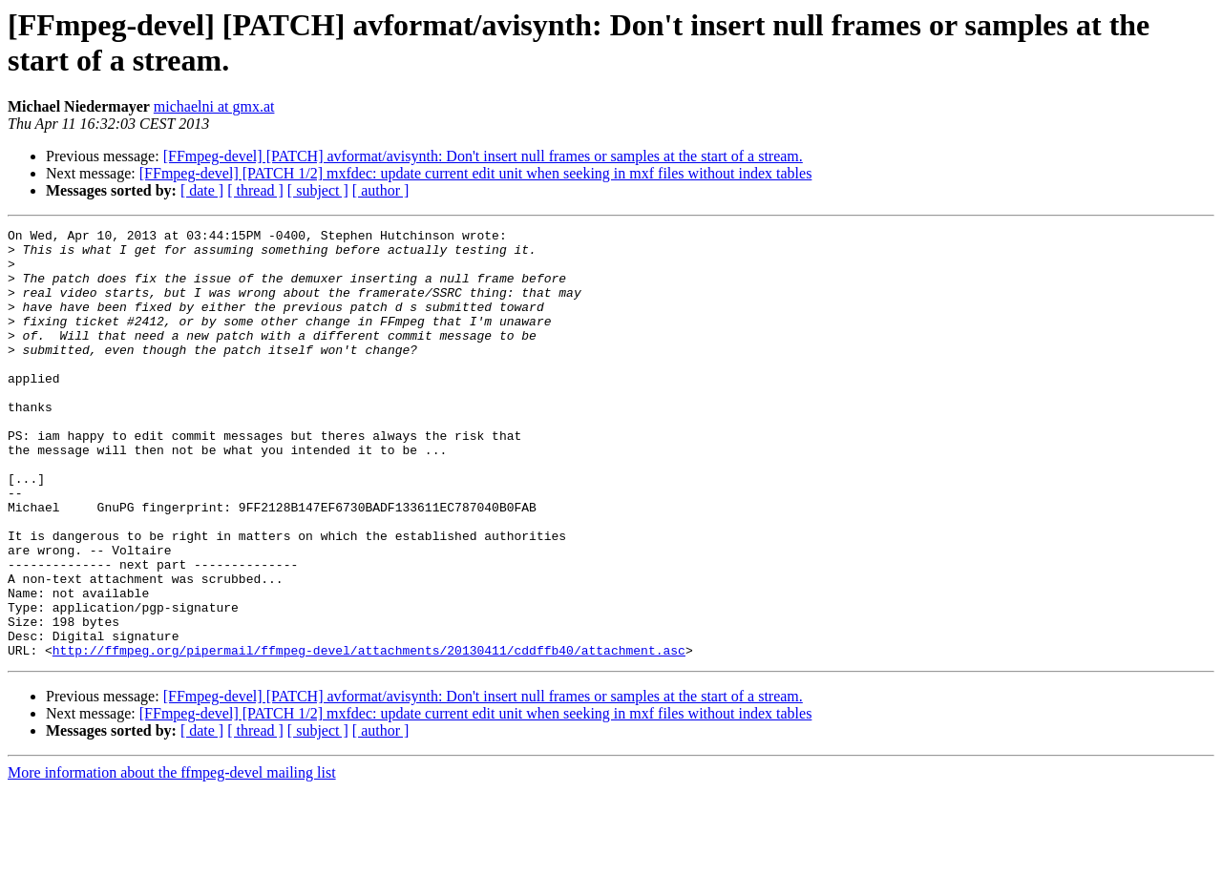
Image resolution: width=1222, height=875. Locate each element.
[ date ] (201, 190)
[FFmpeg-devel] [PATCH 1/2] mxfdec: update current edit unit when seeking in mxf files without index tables (475, 173)
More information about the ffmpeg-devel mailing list (172, 858)
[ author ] (381, 190)
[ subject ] (317, 190)
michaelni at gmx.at (214, 106)
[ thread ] (255, 190)
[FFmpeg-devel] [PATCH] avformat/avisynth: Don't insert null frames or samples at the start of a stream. (483, 156)
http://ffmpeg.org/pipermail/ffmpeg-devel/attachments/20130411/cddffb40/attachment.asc (369, 735)
